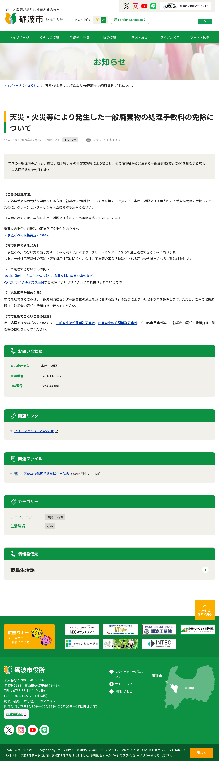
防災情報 (109, 37)
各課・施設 (139, 37)
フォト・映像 (199, 37)
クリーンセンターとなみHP (34, 430)
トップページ (19, 37)
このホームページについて (129, 673)
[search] (174, 21)
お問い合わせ (123, 691)
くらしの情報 (49, 37)
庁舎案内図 (14, 713)
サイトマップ (123, 684)
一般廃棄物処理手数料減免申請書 (44, 473)
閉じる (201, 752)
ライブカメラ (169, 37)
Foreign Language (130, 19)
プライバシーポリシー (136, 755)
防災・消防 (55, 517)
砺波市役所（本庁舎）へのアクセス (30, 701)
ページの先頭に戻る (205, 612)
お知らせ (33, 85)
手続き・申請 (79, 37)
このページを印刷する (106, 140)
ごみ (50, 525)
